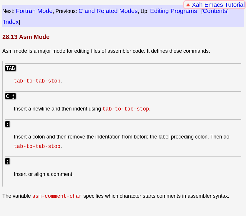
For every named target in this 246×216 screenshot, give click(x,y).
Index (11, 21)
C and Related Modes (108, 10)
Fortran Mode (34, 10)
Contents (215, 10)
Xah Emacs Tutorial (218, 4)
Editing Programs (173, 10)
